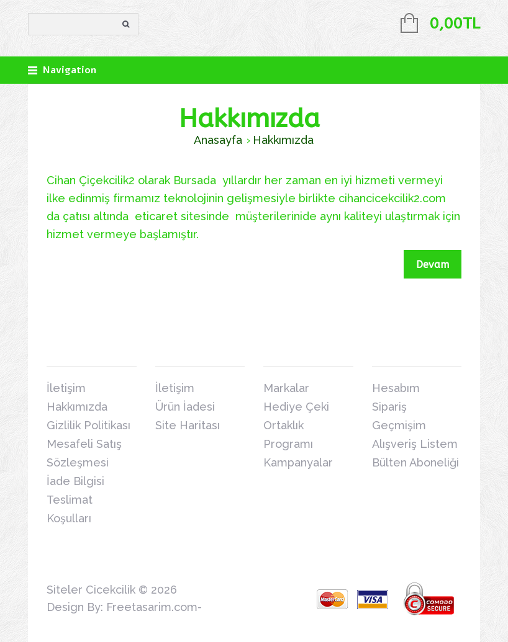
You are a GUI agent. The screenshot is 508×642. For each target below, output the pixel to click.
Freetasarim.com (151, 606)
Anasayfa (218, 139)
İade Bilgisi (75, 481)
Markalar (286, 388)
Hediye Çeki (296, 406)
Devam (432, 264)
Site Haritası (187, 425)
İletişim (66, 388)
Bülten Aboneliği (415, 462)
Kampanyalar (298, 462)
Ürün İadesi (185, 406)
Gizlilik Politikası (88, 425)
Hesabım (396, 388)
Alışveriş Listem (415, 443)
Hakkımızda (283, 139)
